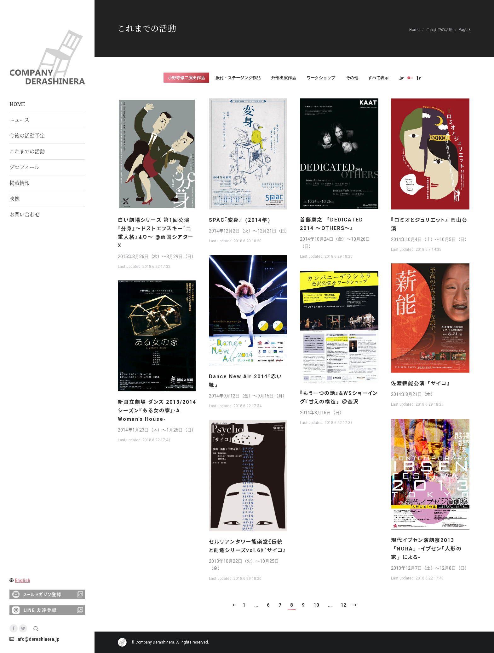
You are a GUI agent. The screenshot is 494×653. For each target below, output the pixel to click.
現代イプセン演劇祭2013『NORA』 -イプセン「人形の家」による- (426, 548)
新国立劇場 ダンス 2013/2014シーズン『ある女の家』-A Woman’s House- (157, 410)
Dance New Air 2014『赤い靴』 (245, 381)
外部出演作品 (283, 77)
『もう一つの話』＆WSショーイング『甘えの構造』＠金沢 (339, 397)
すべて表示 (378, 77)
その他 (352, 77)
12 (343, 605)
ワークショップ (321, 77)
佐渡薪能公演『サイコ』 (420, 383)
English (22, 580)
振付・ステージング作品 (238, 77)
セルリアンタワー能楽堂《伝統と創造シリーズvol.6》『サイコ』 (247, 546)
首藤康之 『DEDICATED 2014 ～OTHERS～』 (331, 224)
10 (316, 605)
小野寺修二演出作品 (186, 77)
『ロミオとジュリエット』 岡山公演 (429, 224)
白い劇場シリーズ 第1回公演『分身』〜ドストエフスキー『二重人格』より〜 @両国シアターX (155, 233)
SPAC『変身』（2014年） (241, 220)
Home (414, 29)
